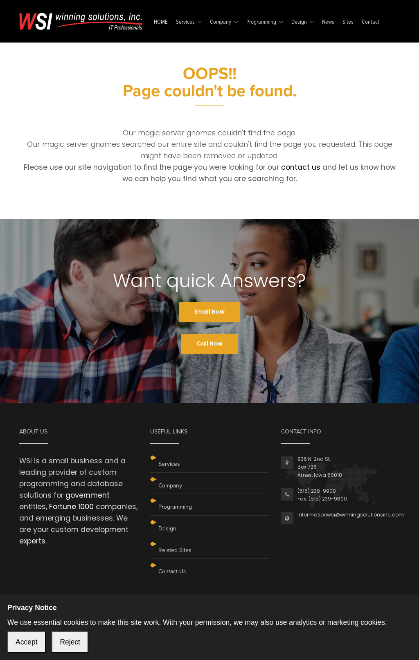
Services (185, 22)
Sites (348, 22)
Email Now (209, 312)
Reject (70, 642)
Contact (370, 22)
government (87, 495)
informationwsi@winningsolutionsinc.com (350, 514)
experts (32, 541)
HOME (161, 22)
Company (220, 22)
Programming (261, 22)
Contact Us (172, 571)
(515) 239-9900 (316, 490)
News (328, 22)
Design (299, 22)
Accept (27, 642)
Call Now (209, 343)
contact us (300, 167)
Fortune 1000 (71, 507)
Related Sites (174, 550)
